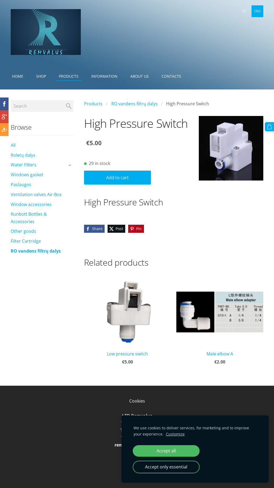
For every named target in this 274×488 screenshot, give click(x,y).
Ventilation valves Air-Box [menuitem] (36, 194)
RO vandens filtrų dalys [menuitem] (36, 251)
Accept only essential (166, 467)
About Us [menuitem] (139, 76)
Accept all (166, 451)
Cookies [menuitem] (137, 401)
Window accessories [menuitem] (31, 204)
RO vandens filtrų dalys (134, 104)
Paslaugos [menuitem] (21, 184)
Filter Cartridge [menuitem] (26, 241)
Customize (175, 434)
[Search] (42, 106)
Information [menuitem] (104, 76)
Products (93, 104)
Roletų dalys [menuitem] (23, 155)
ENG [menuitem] (257, 11)
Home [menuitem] (17, 76)
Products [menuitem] (68, 76)
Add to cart (117, 178)
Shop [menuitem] (41, 76)
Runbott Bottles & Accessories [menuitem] (29, 217)
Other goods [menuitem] (23, 231)
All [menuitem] (13, 145)
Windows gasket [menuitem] (27, 175)
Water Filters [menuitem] (23, 165)
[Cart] (269, 126)
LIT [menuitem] (244, 11)
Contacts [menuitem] (171, 76)
